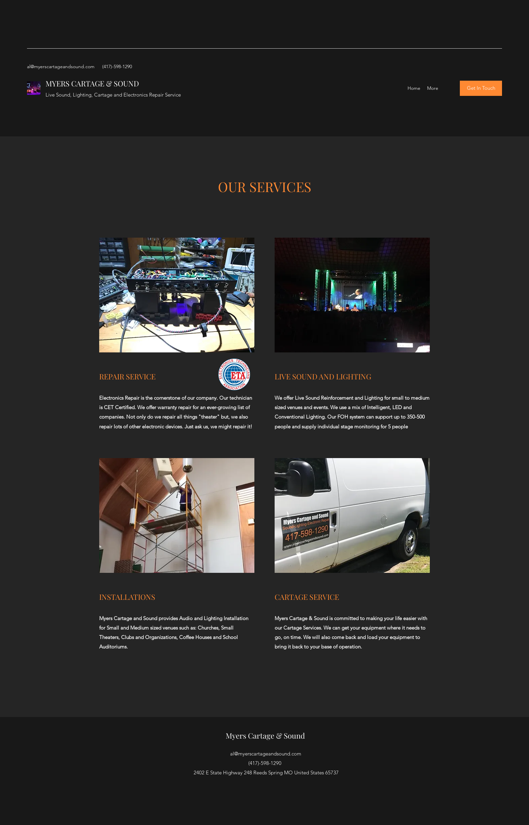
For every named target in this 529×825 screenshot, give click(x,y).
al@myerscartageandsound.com (60, 66)
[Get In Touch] (481, 88)
